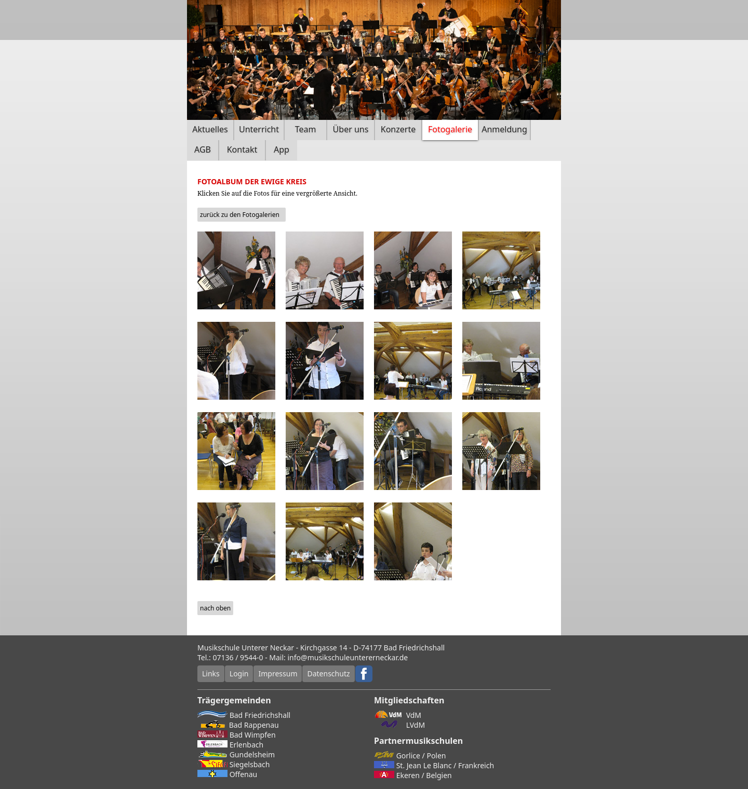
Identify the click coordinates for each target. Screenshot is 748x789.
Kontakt (242, 149)
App (281, 149)
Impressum (277, 673)
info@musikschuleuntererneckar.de (348, 657)
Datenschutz (328, 673)
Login (239, 673)
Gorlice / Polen (410, 755)
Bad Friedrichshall (243, 715)
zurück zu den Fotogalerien (239, 214)
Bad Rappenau (238, 725)
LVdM (399, 725)
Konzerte (398, 129)
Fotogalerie (450, 129)
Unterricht (259, 129)
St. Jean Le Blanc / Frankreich (434, 765)
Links (211, 673)
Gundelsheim (236, 754)
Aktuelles (210, 129)
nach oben (215, 608)
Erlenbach (230, 745)
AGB (202, 149)
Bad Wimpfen (236, 735)
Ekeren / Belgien (413, 775)
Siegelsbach (233, 764)
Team (305, 129)
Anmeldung (504, 129)
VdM (397, 715)
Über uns (351, 129)
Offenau (227, 774)
